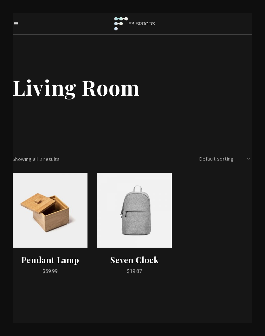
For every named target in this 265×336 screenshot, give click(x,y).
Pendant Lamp (50, 259)
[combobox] (224, 159)
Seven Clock (134, 259)
